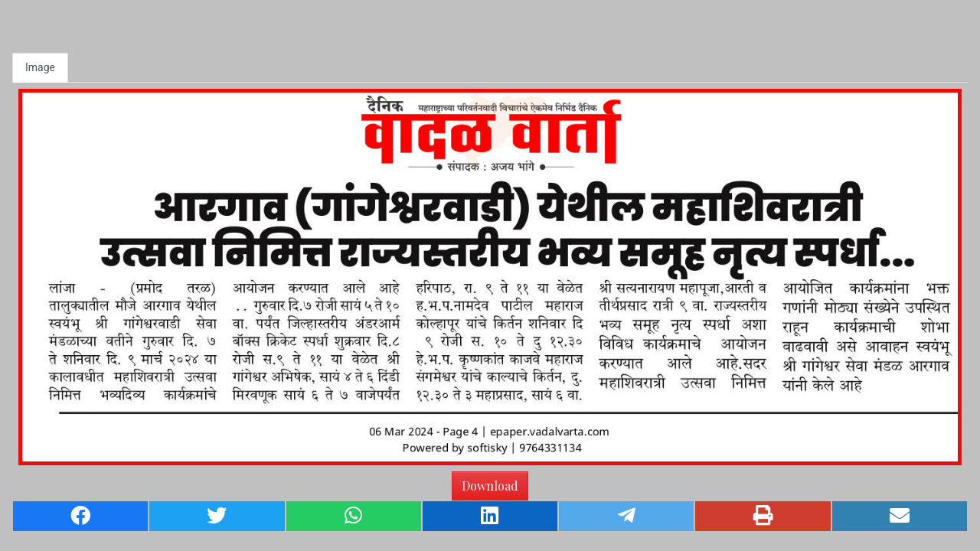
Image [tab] (40, 67)
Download (490, 486)
